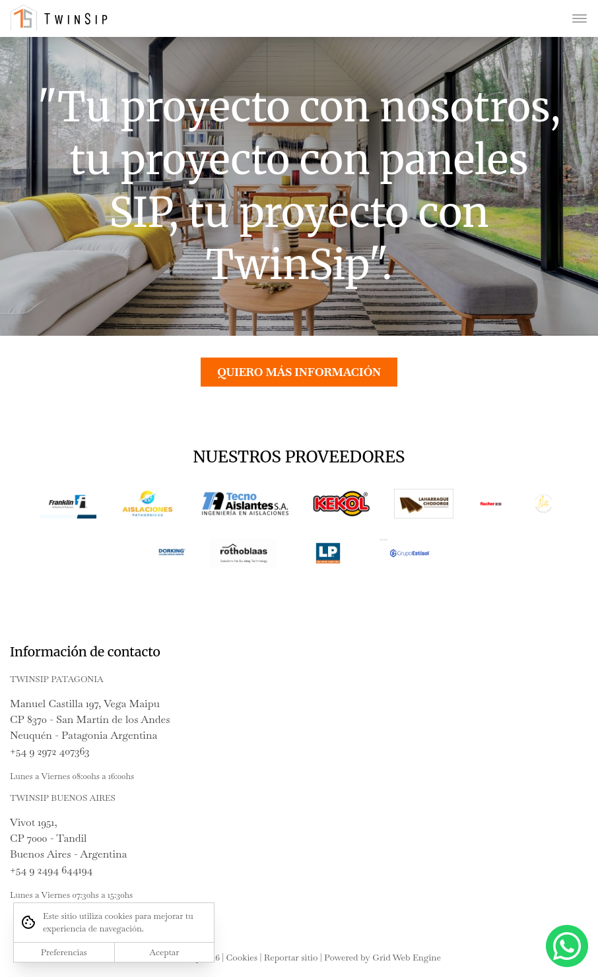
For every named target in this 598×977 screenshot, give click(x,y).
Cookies (242, 957)
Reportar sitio (291, 957)
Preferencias (64, 952)
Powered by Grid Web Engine (382, 957)
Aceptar (164, 952)
